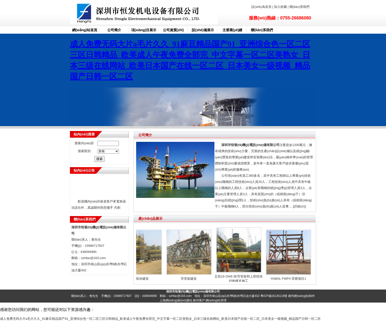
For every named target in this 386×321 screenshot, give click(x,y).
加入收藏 (280, 7)
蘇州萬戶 (199, 300)
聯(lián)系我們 (299, 7)
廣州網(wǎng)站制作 (301, 296)
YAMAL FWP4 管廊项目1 (289, 278)
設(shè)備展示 (203, 30)
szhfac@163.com (93, 258)
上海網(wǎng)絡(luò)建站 (176, 300)
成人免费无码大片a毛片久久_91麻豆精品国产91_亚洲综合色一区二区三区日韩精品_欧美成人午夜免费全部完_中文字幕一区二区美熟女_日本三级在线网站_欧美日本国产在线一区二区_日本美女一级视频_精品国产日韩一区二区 (160, 319)
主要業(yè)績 (232, 30)
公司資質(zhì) (173, 30)
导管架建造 (190, 278)
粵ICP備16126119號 (273, 296)
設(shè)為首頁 (261, 7)
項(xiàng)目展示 (143, 30)
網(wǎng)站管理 (216, 300)
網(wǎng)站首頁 (84, 30)
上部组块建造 (140, 278)
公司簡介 (114, 30)
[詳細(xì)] (299, 206)
